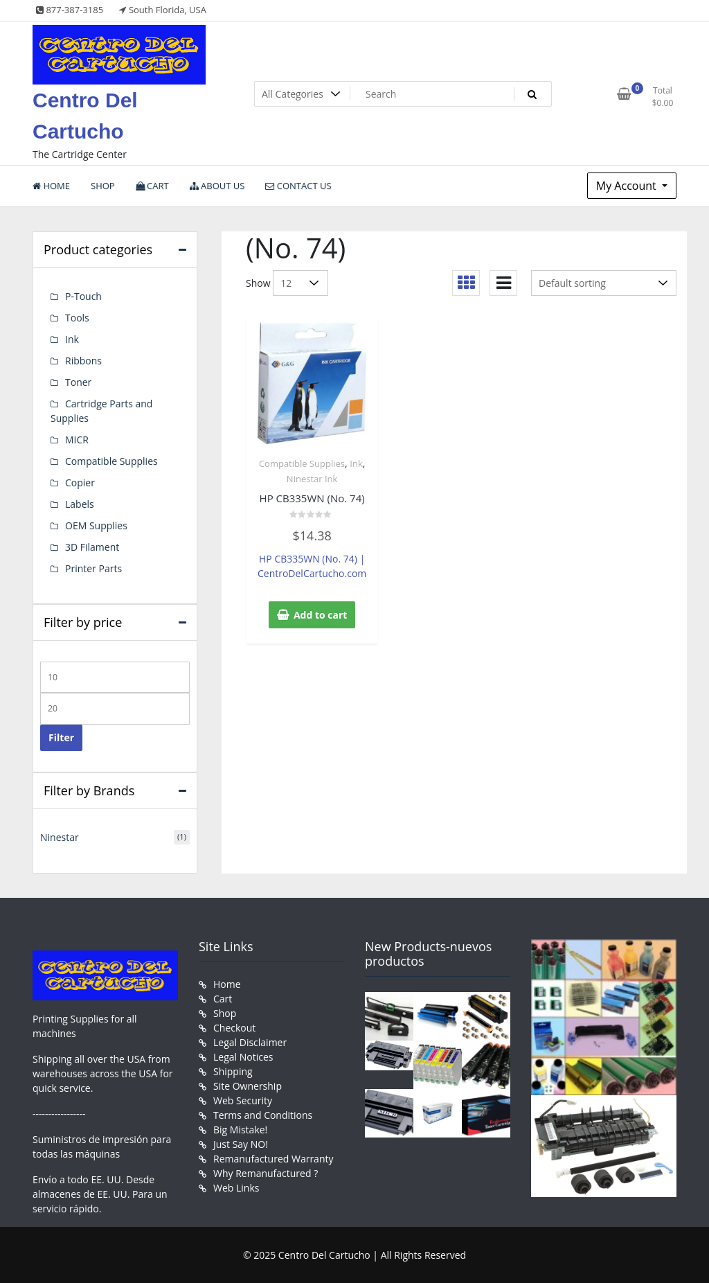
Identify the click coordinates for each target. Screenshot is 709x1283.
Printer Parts (93, 568)
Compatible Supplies (302, 463)
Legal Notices (243, 1056)
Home (227, 984)
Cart (222, 998)
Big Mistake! (240, 1129)
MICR (77, 439)
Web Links (236, 1187)
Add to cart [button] (321, 614)
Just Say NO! (240, 1144)
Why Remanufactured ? (265, 1173)
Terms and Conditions (262, 1115)
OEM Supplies (96, 525)
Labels (79, 504)
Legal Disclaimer (250, 1042)
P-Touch (83, 296)
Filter (61, 737)
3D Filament (92, 547)
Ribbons (83, 360)
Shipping (233, 1071)
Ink (356, 463)
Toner (78, 382)
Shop (224, 1013)
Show (258, 283)
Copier (80, 482)
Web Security (242, 1100)
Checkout (234, 1027)
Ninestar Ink (312, 478)
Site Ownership (247, 1085)
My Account (627, 185)
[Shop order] (603, 283)
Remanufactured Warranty (273, 1158)
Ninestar (59, 837)
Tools (77, 317)
